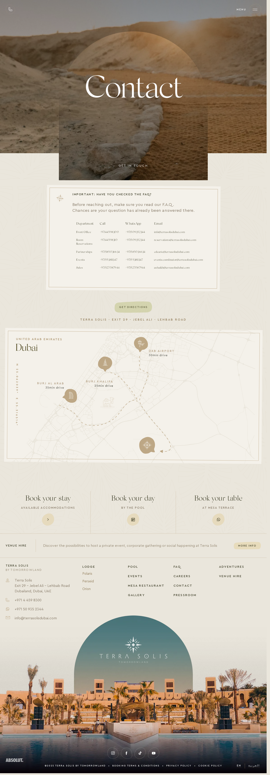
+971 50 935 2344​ (29, 609)
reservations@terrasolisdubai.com (175, 240)
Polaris (87, 573)
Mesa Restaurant (146, 585)
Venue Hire (230, 576)
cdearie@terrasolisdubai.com (171, 252)
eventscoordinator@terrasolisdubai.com (178, 260)
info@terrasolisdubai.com (169, 232)
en (239, 765)
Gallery (136, 595)
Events (135, 576)
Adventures (231, 566)
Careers (182, 576)
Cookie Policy (210, 766)
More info (247, 545)
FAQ (177, 566)
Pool (133, 566)
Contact (182, 585)
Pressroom (184, 595)
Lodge (88, 566)
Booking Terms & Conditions (135, 766)
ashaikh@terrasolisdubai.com (172, 268)
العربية (254, 765)
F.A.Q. (168, 205)
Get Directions (133, 307)
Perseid (88, 581)
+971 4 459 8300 (28, 600)
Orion (86, 589)
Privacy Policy (179, 766)
